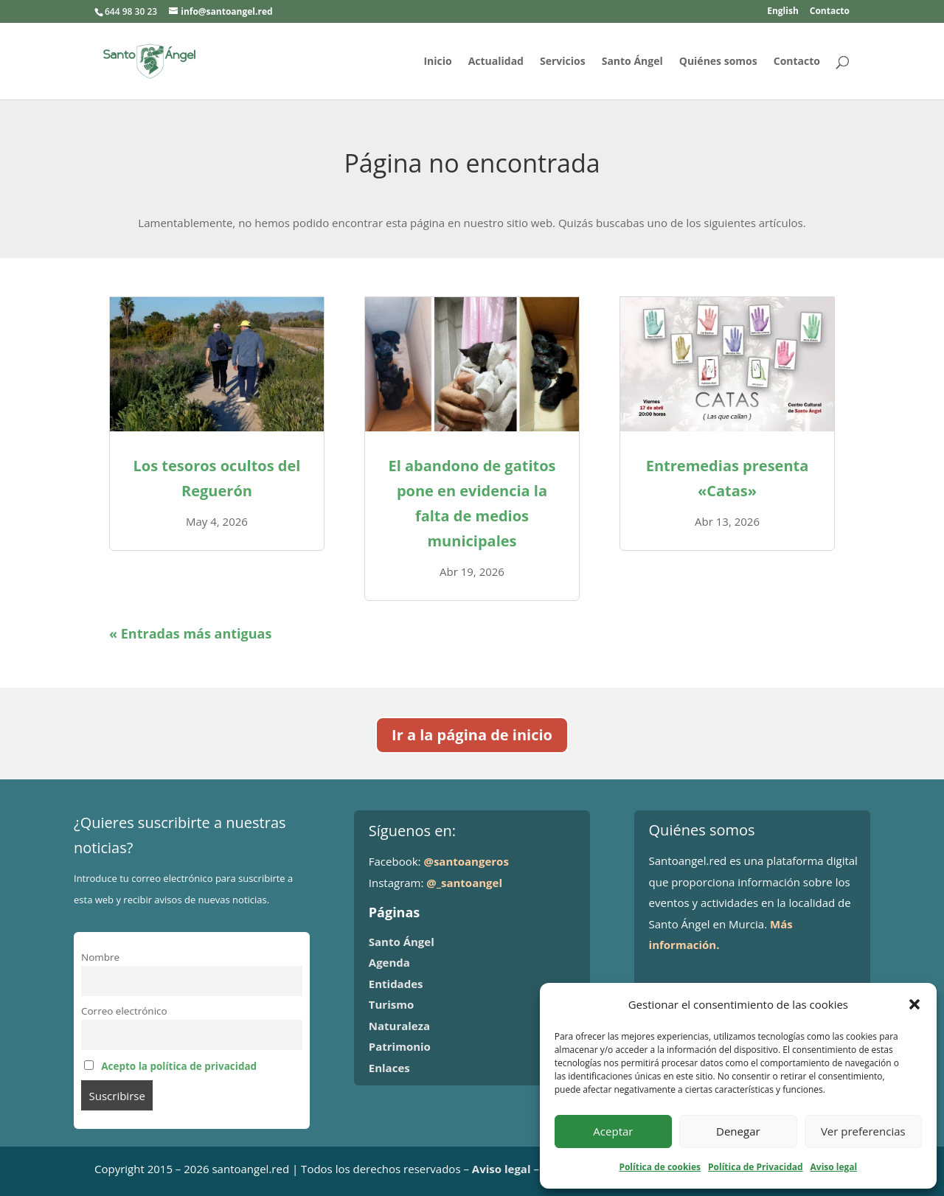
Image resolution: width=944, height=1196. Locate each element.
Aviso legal (834, 1167)
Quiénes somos (718, 62)
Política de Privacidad (755, 1167)
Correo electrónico (124, 1011)
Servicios (563, 62)
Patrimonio (400, 1046)
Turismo (391, 1004)
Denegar (738, 1131)
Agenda (389, 962)
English (783, 12)
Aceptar (613, 1131)
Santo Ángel (632, 62)
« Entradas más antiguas (190, 633)
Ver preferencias (863, 1131)
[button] (914, 1004)
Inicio (437, 62)
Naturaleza (399, 1025)
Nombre (100, 957)
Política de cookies (660, 1167)
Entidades (396, 983)
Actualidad (496, 62)
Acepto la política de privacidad (179, 1066)
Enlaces (389, 1067)
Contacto (830, 12)
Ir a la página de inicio (472, 735)
